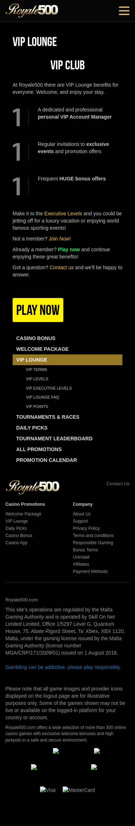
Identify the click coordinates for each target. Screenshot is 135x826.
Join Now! (60, 239)
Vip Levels (37, 379)
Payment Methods (90, 571)
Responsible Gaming (93, 542)
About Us (82, 514)
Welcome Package (23, 514)
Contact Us (110, 483)
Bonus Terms (85, 549)
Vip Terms (36, 369)
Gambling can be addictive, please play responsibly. (63, 667)
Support (80, 521)
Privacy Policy (86, 528)
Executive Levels (63, 213)
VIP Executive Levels (49, 388)
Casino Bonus (18, 535)
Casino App (16, 542)
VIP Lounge (16, 521)
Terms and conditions (93, 535)
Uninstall (81, 557)
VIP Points (37, 406)
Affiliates (81, 564)
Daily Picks (16, 528)
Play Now (38, 310)
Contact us (62, 267)
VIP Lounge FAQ (42, 397)
